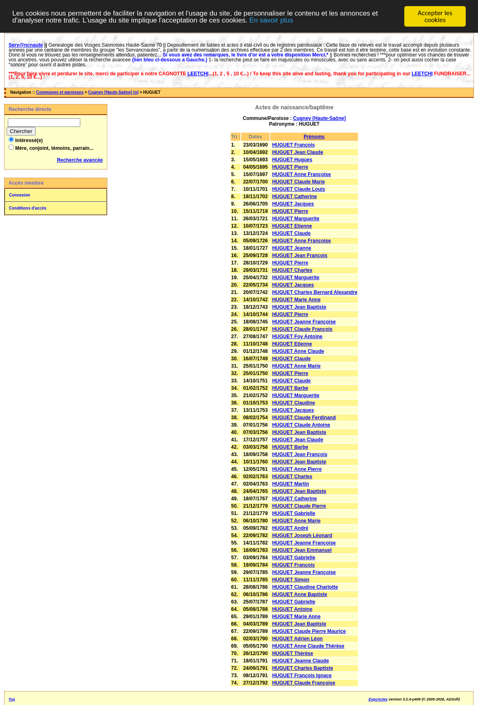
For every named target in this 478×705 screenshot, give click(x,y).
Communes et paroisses (60, 92)
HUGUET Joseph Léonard (302, 535)
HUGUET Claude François (302, 329)
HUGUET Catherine (294, 196)
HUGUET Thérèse (292, 653)
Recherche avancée (80, 160)
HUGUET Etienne (292, 226)
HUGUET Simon (290, 580)
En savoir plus (271, 20)
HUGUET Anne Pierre (297, 469)
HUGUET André (290, 528)
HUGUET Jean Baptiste (299, 307)
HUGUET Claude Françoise (303, 683)
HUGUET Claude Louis (298, 189)
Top (12, 699)
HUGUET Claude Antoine (301, 425)
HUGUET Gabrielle (293, 513)
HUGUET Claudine (293, 403)
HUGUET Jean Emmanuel (301, 550)
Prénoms (314, 137)
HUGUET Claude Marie (298, 182)
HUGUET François (293, 145)
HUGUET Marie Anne (296, 300)
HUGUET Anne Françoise (301, 174)
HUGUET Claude (291, 233)
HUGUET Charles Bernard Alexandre (314, 292)
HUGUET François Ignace (301, 675)
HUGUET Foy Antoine (297, 336)
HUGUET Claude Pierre (299, 506)
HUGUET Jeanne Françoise (303, 322)
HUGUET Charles (292, 270)
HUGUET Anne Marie (296, 366)
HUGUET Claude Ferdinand (303, 417)
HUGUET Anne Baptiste (299, 594)
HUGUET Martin (290, 484)
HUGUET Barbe (290, 388)
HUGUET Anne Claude (298, 351)
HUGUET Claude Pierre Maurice (309, 631)
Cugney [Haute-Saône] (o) (113, 92)
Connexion (19, 195)
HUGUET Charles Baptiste (302, 668)
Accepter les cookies (435, 16)
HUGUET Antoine (292, 609)
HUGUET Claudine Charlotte (305, 587)
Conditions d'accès (27, 208)
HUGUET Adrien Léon (297, 639)
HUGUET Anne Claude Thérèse (308, 646)
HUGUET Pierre (290, 167)
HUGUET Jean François (299, 255)
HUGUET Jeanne (291, 248)
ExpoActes (378, 699)
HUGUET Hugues (292, 160)
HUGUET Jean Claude (297, 152)
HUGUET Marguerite (295, 218)
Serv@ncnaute (26, 45)
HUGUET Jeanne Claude (300, 661)
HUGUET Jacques (293, 204)
